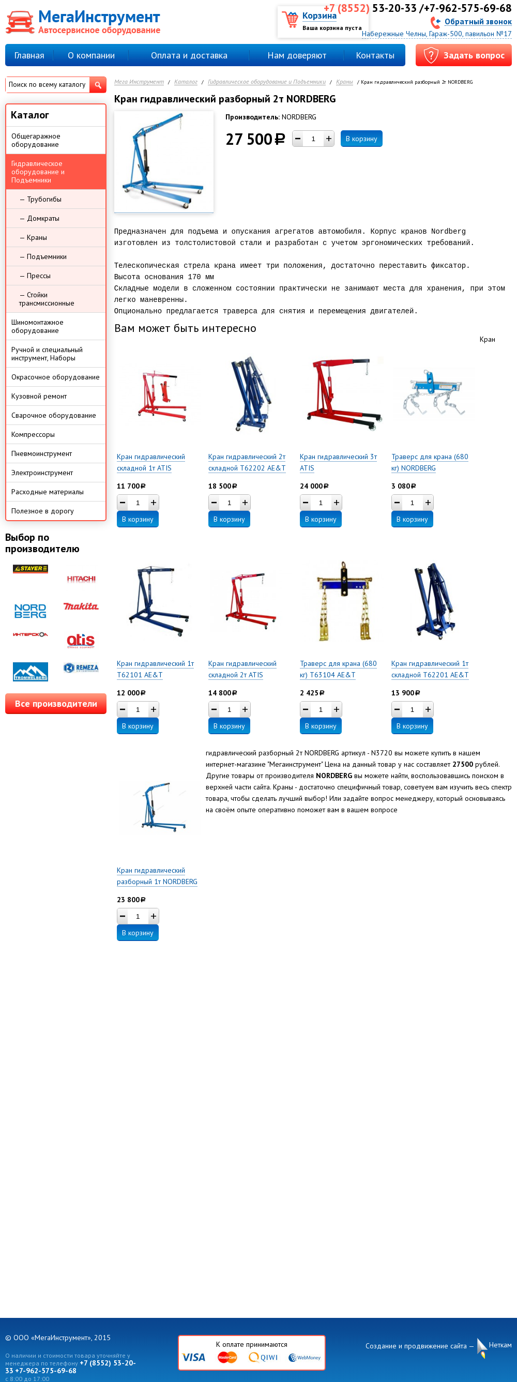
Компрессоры (33, 434)
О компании (91, 55)
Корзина (319, 15)
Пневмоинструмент (41, 453)
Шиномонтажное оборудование (37, 326)
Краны (344, 82)
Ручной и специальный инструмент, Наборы (47, 353)
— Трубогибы (40, 199)
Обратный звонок (478, 21)
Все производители (56, 703)
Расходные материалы (47, 491)
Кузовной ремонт (39, 396)
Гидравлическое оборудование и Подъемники (267, 82)
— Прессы (35, 275)
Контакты (375, 55)
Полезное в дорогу (42, 510)
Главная (29, 55)
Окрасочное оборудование (55, 377)
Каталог (185, 82)
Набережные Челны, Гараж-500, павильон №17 (437, 33)
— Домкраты (39, 218)
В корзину (361, 138)
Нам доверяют (297, 55)
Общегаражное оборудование (35, 140)
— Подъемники (43, 256)
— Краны (33, 237)
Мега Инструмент (139, 82)
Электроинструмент (42, 472)
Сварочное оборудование (53, 415)
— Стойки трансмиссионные (46, 299)
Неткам (500, 1345)
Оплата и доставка (189, 55)
